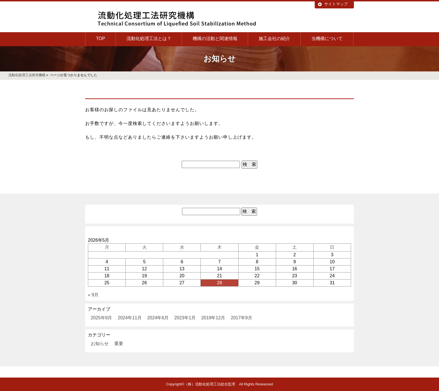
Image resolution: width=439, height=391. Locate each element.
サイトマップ (336, 4)
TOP (100, 38)
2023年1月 (185, 317)
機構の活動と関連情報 (215, 38)
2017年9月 (241, 317)
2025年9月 (101, 317)
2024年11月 (130, 317)
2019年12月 (213, 317)
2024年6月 (158, 317)
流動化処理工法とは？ (149, 38)
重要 (118, 343)
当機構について (327, 38)
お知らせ (100, 343)
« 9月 (93, 294)
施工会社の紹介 (274, 38)
